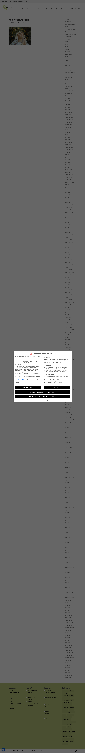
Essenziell (48, 357)
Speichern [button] (57, 387)
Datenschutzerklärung (20, 379)
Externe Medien (49, 374)
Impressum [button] (50, 399)
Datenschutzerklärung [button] (43, 399)
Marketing (48, 365)
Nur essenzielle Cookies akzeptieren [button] (42, 392)
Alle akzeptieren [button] (28, 387)
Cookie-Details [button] (35, 399)
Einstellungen (26, 380)
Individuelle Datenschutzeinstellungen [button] (42, 396)
